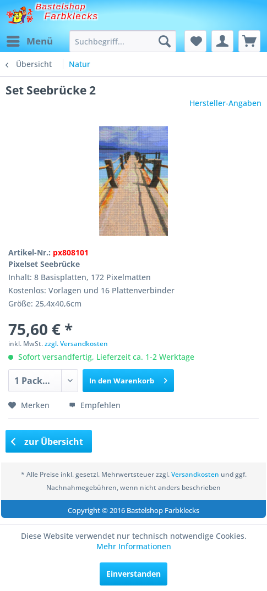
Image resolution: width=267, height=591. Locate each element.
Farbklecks (72, 16)
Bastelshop (61, 6)
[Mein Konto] (222, 41)
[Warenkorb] (249, 41)
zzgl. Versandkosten (76, 343)
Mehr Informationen (133, 546)
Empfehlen (95, 405)
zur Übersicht (47, 442)
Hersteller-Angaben (225, 103)
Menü (30, 39)
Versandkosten (195, 474)
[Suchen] (164, 41)
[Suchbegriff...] (122, 41)
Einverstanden (133, 573)
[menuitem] (29, 41)
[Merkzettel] (195, 41)
